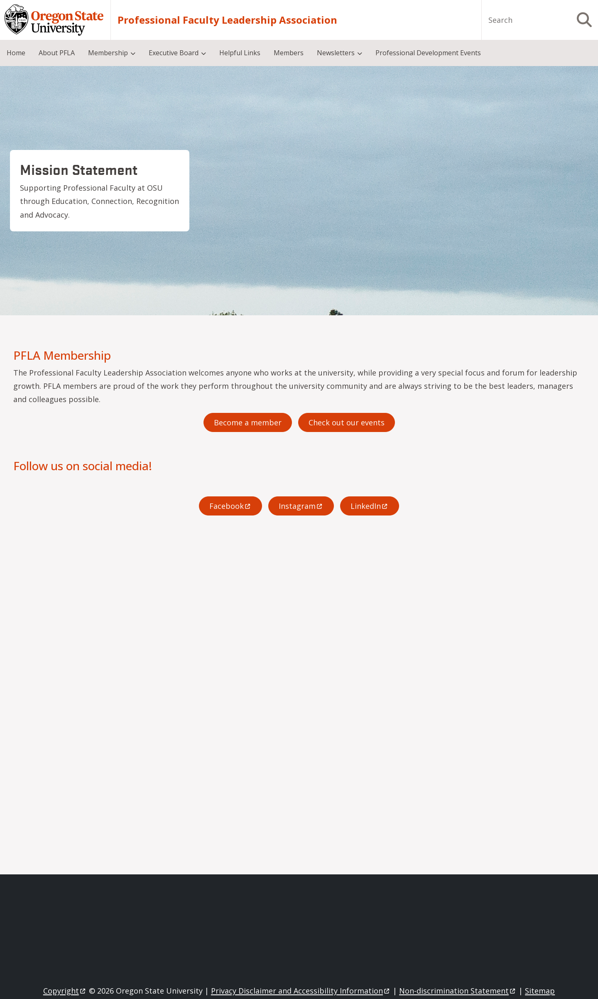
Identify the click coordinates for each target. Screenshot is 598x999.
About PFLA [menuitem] (57, 52)
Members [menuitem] (289, 52)
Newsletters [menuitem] (336, 52)
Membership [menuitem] (108, 52)
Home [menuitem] (16, 52)
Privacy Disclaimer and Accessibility (301, 991)
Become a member (248, 422)
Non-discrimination (458, 991)
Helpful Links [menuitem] (239, 52)
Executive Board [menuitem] (174, 52)
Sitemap (540, 991)
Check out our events (347, 422)
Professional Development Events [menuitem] (428, 52)
